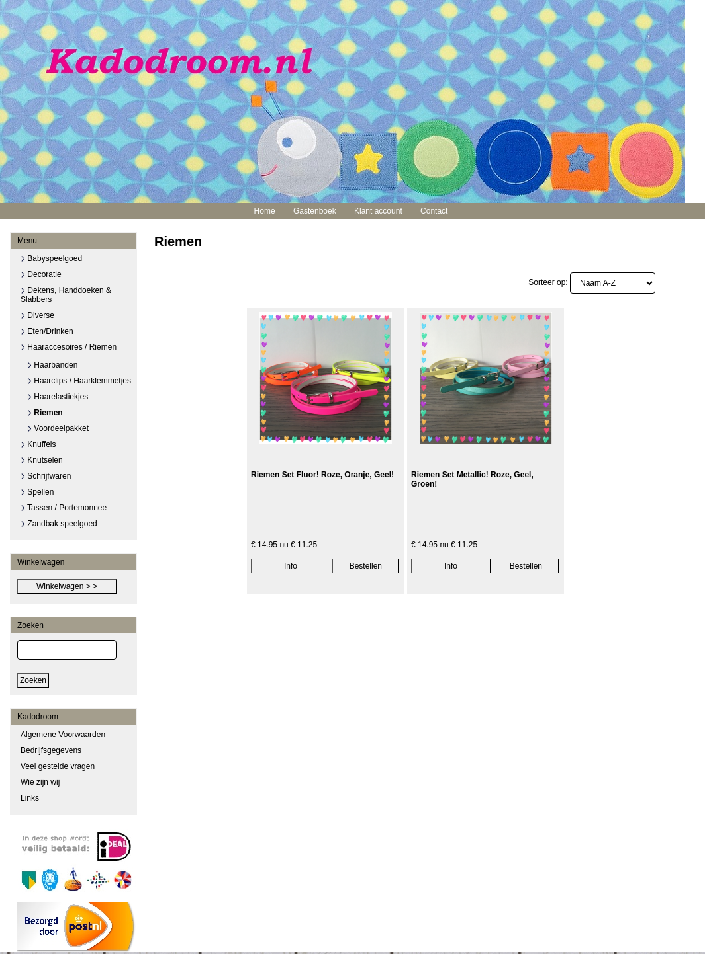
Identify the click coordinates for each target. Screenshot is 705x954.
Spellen (37, 492)
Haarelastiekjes (57, 396)
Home (264, 211)
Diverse (37, 315)
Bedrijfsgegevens (51, 750)
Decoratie (41, 274)
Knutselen (42, 460)
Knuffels (38, 444)
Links (30, 798)
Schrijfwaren (46, 476)
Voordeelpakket (58, 428)
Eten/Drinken (47, 331)
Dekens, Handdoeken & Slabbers (66, 295)
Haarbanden (52, 365)
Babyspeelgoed (51, 258)
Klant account (378, 211)
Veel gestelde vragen (58, 766)
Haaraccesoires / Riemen (69, 347)
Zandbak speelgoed (59, 523)
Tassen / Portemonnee (64, 507)
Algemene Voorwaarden (63, 734)
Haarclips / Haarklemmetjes (79, 380)
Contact (433, 211)
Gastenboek (314, 211)
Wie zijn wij (40, 782)
